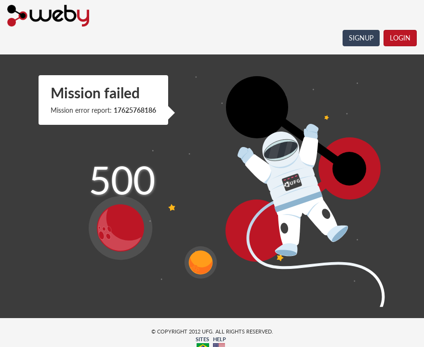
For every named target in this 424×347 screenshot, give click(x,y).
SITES (202, 339)
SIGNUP (361, 38)
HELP (219, 339)
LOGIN (400, 38)
